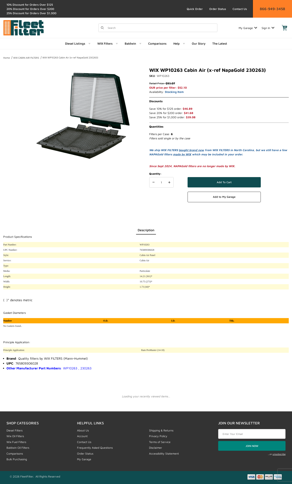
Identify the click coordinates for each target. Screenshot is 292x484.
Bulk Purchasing (16, 459)
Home (6, 57)
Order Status (217, 9)
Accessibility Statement (164, 453)
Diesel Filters (14, 430)
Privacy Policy (158, 436)
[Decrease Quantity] (153, 182)
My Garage (248, 28)
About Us (83, 430)
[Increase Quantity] (169, 182)
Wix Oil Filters (15, 436)
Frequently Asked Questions (95, 447)
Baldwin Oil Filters (17, 447)
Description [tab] (146, 230)
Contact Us (240, 9)
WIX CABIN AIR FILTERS (26, 57)
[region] (11, 114)
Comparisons (14, 453)
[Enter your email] (252, 434)
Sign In (268, 28)
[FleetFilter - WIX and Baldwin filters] (23, 27)
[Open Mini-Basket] (284, 28)
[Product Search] (161, 28)
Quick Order (195, 9)
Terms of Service (160, 442)
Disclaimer (155, 447)
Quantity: (155, 173)
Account (82, 436)
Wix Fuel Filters (16, 442)
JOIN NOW (252, 445)
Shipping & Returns (161, 430)
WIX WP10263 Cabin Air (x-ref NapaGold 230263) (70, 57)
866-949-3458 (272, 9)
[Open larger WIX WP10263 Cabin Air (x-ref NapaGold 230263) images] (83, 115)
